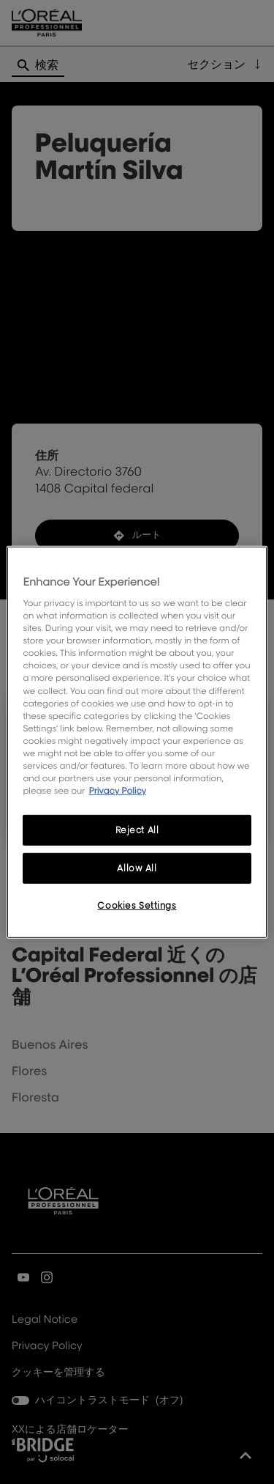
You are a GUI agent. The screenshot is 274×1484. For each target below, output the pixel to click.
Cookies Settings (136, 905)
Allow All (136, 868)
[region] (137, 741)
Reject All (137, 829)
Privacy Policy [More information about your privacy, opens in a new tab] (117, 790)
